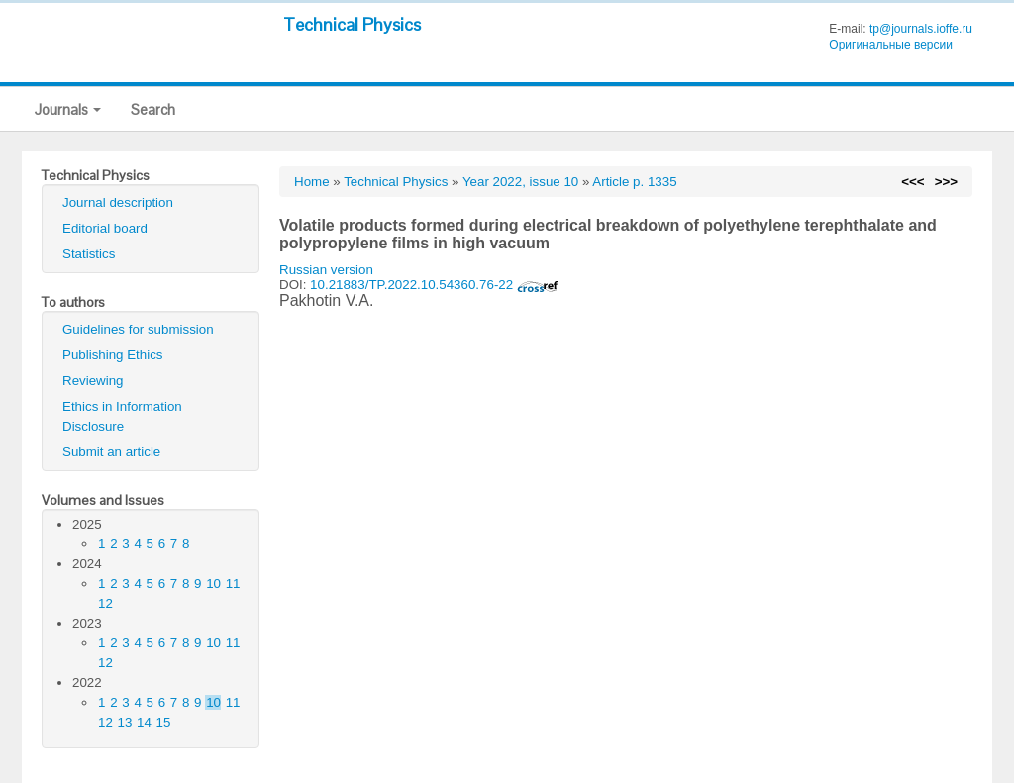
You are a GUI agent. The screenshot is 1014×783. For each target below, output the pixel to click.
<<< (912, 181)
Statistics (88, 253)
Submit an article (111, 451)
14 (144, 722)
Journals (68, 109)
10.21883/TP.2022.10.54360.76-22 (434, 284)
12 (105, 603)
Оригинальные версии (891, 44)
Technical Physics (352, 24)
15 (163, 722)
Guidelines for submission (138, 329)
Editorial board (105, 228)
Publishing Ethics (112, 354)
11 (233, 583)
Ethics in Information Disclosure (122, 416)
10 (213, 583)
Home (312, 181)
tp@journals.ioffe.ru (920, 29)
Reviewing (93, 380)
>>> (946, 181)
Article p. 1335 (634, 181)
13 (125, 722)
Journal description (117, 202)
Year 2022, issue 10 (520, 181)
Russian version (326, 269)
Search (153, 109)
